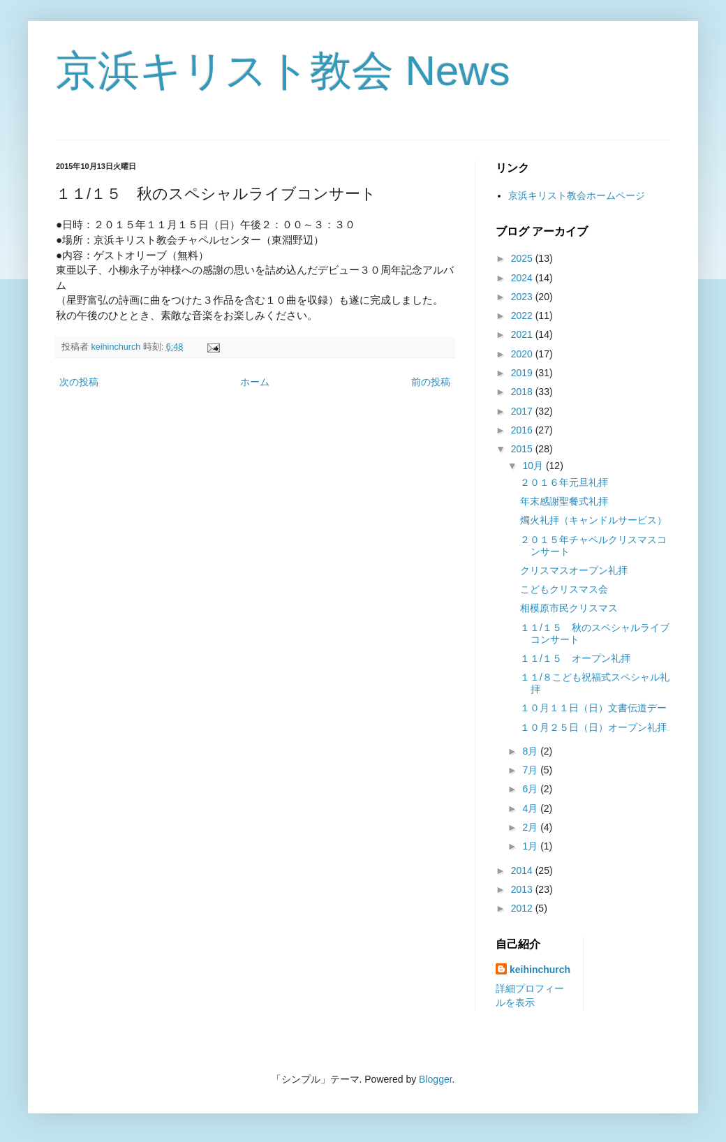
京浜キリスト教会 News (283, 70)
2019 (523, 372)
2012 (523, 908)
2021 (523, 334)
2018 (523, 391)
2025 (523, 258)
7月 (531, 770)
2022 (523, 315)
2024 (523, 277)
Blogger (435, 1079)
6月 (531, 788)
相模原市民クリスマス (569, 608)
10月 (533, 465)
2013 (523, 889)
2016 (523, 430)
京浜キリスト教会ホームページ (576, 195)
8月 (531, 751)
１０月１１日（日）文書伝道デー (593, 707)
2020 (523, 353)
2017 (523, 411)
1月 (531, 846)
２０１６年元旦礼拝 (564, 482)
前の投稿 (430, 381)
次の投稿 (78, 381)
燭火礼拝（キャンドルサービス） (593, 520)
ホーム (254, 381)
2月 (531, 827)
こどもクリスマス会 (564, 589)
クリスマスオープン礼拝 (574, 570)
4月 (531, 808)
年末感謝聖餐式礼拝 (564, 501)
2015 (523, 448)
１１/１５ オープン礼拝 (575, 658)
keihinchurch (540, 969)
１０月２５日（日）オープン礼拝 (593, 727)
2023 (523, 296)
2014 (523, 870)
